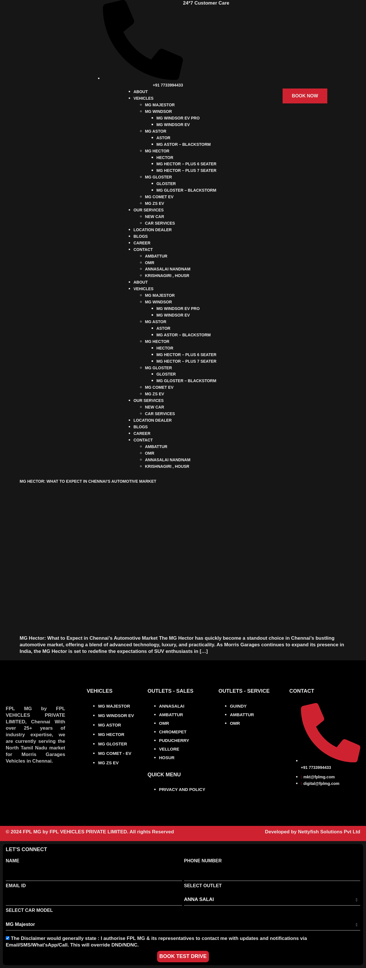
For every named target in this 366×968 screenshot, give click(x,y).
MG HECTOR (157, 151)
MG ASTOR (156, 131)
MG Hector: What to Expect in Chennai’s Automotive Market (88, 481)
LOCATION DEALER (153, 229)
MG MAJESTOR (160, 105)
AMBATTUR (156, 256)
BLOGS (141, 236)
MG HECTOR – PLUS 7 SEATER (186, 170)
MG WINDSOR (158, 111)
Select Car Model (29, 910)
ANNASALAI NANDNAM (168, 269)
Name (12, 860)
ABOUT (141, 91)
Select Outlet (203, 885)
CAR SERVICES (160, 223)
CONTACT (143, 249)
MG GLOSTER (158, 177)
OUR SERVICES (149, 210)
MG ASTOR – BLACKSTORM (183, 144)
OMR (149, 262)
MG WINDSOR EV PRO (178, 118)
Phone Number (203, 860)
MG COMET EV (159, 197)
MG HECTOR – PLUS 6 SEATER (186, 164)
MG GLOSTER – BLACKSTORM (186, 190)
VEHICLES (144, 98)
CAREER (142, 243)
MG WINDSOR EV (173, 124)
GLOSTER (166, 183)
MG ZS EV (154, 203)
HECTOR (164, 157)
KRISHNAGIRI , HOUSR (167, 275)
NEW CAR (154, 216)
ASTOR (163, 138)
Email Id (16, 885)
